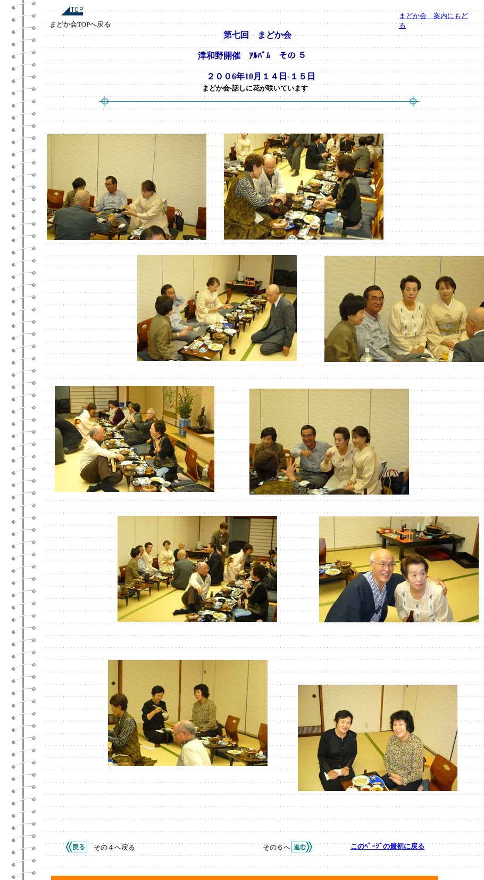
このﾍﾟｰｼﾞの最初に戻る (387, 846)
